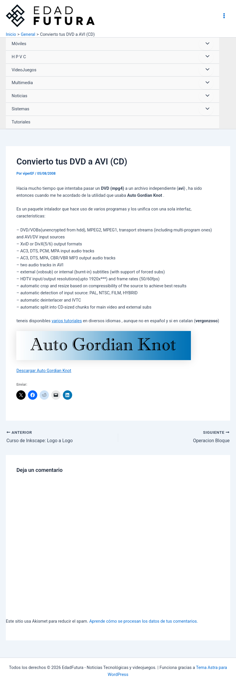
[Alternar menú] (206, 44)
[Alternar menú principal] (224, 16)
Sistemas (20, 108)
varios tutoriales (67, 320)
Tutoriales (21, 122)
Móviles (19, 43)
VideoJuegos (24, 69)
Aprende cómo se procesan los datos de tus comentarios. (143, 621)
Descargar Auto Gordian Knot (43, 370)
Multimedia (22, 82)
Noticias (19, 95)
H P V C (19, 56)
